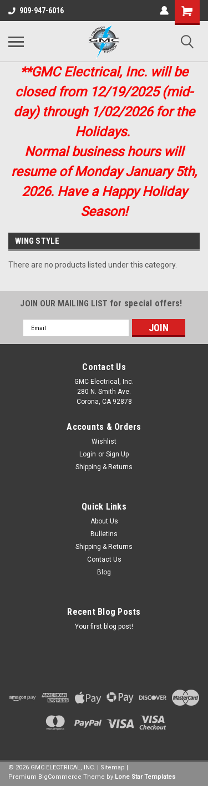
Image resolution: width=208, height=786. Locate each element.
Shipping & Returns (104, 467)
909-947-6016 (36, 10)
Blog (104, 572)
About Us (104, 521)
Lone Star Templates (145, 776)
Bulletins (104, 534)
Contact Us (104, 559)
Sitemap (112, 767)
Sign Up (117, 454)
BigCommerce (60, 776)
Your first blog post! (104, 626)
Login (87, 454)
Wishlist (104, 441)
